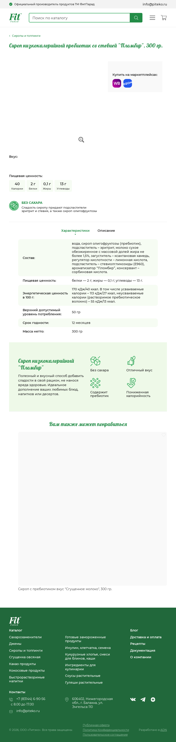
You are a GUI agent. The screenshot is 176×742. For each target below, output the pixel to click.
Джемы (15, 644)
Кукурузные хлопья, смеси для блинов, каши (87, 656)
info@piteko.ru (155, 4)
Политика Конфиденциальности (106, 730)
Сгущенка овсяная (25, 657)
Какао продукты (22, 664)
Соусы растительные (82, 676)
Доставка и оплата (145, 637)
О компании (140, 657)
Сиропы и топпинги (26, 650)
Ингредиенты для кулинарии (80, 667)
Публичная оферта (96, 725)
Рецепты (137, 644)
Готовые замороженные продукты (85, 639)
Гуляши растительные (84, 682)
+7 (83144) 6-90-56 (30, 699)
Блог (134, 630)
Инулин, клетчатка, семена (88, 648)
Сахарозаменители (25, 637)
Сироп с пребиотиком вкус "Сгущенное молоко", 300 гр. (65, 589)
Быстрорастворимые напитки (27, 679)
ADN (163, 730)
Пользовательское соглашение (105, 734)
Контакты (17, 692)
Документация (142, 650)
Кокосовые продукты (27, 670)
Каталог (15, 630)
